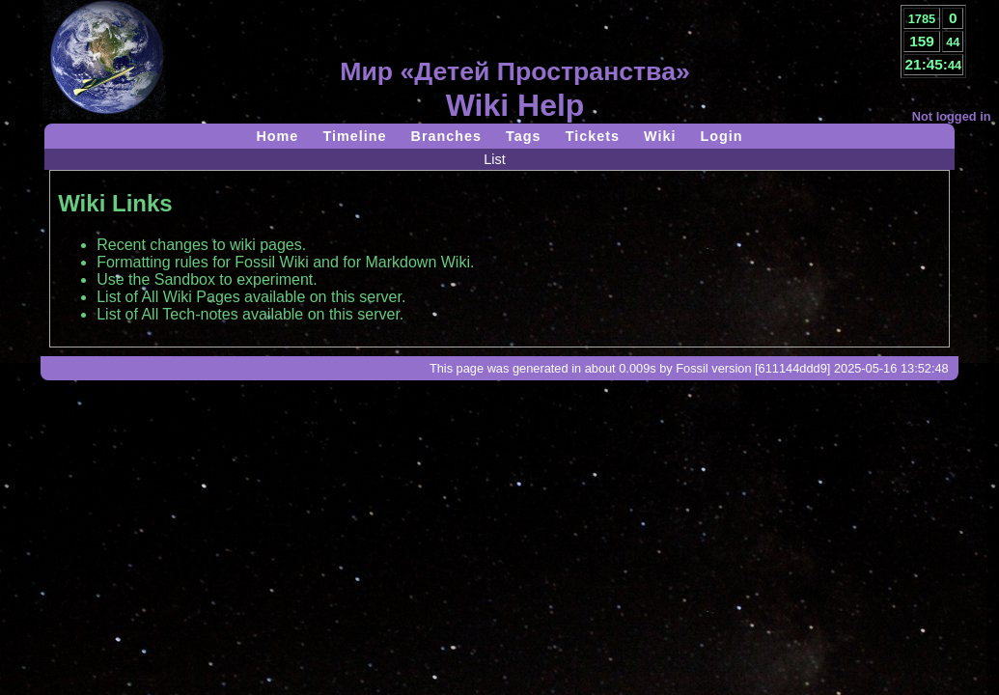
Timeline (354, 136)
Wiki (660, 136)
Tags (523, 136)
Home (277, 136)
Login (721, 136)
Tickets (593, 136)
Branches (447, 136)
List (494, 159)
